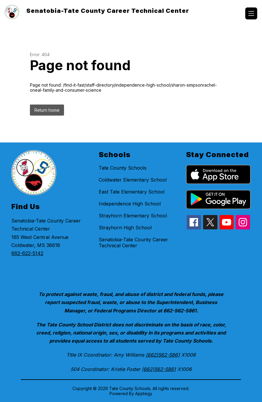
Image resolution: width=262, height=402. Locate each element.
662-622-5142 (27, 253)
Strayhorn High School (125, 228)
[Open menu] (251, 13)
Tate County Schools (123, 168)
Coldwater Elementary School (133, 180)
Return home (47, 110)
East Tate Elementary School (131, 192)
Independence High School (130, 204)
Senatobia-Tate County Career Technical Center (133, 242)
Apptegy (143, 393)
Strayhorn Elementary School (133, 216)
